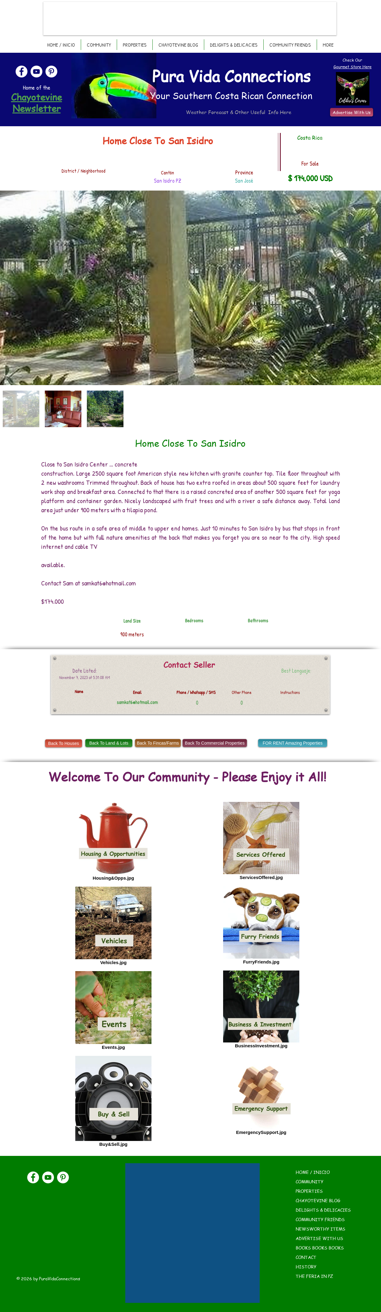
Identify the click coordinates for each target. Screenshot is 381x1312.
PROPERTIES (309, 1191)
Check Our (352, 60)
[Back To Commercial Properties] (215, 743)
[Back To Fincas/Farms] (158, 743)
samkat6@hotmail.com (109, 583)
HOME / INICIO (313, 1172)
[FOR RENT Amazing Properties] (292, 743)
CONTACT (306, 1257)
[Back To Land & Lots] (108, 743)
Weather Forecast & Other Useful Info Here (238, 112)
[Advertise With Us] (351, 112)
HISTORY (306, 1267)
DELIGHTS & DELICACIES (323, 1210)
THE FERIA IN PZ (314, 1276)
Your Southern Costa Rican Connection (231, 95)
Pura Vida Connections (231, 76)
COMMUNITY (309, 1181)
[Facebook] (21, 71)
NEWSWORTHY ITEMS (320, 1229)
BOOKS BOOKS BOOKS (320, 1248)
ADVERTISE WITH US (319, 1238)
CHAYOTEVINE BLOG (318, 1200)
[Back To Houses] (63, 743)
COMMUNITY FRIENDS (320, 1219)
